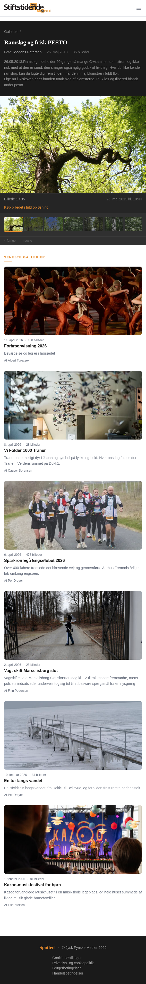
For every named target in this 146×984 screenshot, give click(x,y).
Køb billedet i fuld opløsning (26, 207)
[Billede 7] (134, 224)
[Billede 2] (33, 224)
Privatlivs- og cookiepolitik (72, 963)
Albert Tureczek (18, 360)
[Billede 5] (93, 224)
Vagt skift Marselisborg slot (31, 670)
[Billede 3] (53, 224)
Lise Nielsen (16, 905)
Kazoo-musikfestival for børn (32, 885)
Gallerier (11, 32)
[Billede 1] (13, 224)
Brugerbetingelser (66, 968)
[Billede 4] (73, 224)
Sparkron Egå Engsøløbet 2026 (34, 560)
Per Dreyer (15, 580)
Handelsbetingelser (67, 973)
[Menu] (139, 8)
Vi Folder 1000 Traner (25, 450)
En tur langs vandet (23, 780)
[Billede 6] (114, 224)
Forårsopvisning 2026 (25, 346)
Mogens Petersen (27, 52)
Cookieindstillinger (67, 958)
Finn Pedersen (18, 691)
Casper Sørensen (20, 470)
